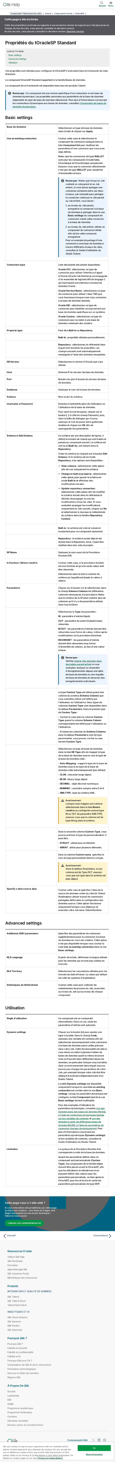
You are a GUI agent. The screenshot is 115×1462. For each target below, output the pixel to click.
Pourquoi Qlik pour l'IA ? (19, 1360)
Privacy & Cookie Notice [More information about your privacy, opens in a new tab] (50, 1458)
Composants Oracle (63, 13)
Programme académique (20, 1408)
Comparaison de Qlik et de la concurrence (29, 1364)
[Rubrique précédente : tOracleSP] (29, 1236)
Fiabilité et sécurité (17, 1348)
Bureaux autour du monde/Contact (25, 1425)
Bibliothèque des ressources (22, 1277)
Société (11, 1391)
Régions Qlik (13, 1377)
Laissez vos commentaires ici (24, 1223)
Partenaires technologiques (21, 1369)
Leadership (13, 1395)
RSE (9, 1400)
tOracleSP (79, 13)
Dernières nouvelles (17, 1420)
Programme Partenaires (19, 1412)
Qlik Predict (13, 1325)
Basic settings (15, 55)
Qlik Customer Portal (18, 1273)
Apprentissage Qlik (17, 1269)
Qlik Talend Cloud (16, 1301)
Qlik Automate (14, 1330)
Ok (94, 1448)
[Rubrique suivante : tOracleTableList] (86, 1236)
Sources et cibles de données (23, 1373)
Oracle (48, 13)
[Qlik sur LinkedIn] (99, 1440)
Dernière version (75, 31)
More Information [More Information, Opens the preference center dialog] (94, 1454)
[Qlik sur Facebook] (104, 1440)
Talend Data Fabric (17, 1305)
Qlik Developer (15, 1261)
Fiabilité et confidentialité (20, 1352)
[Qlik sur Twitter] (93, 1440)
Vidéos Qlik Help (16, 1257)
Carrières (12, 1416)
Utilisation (13, 62)
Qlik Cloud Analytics (17, 1317)
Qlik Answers (14, 1321)
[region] (57, 1452)
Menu (111, 5)
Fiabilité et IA (14, 1356)
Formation (12, 1265)
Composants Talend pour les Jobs (25, 13)
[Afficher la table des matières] (6, 13)
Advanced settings (17, 59)
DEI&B (10, 1404)
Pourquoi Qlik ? (15, 1344)
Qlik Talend (13, 1296)
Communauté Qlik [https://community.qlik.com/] (77, 1440)
